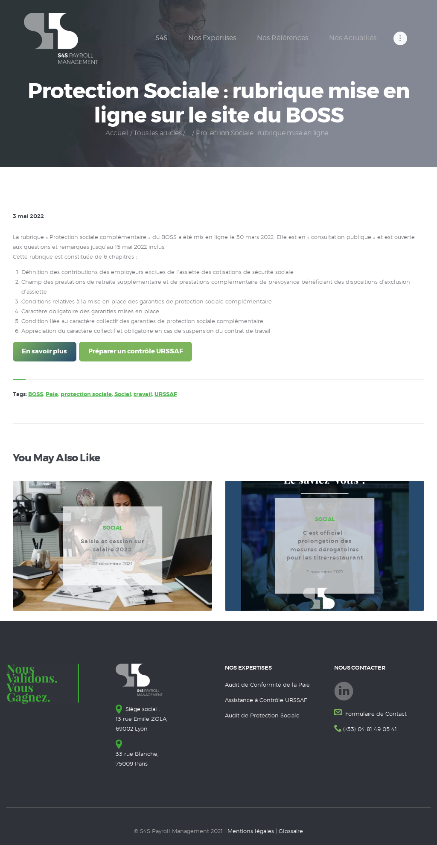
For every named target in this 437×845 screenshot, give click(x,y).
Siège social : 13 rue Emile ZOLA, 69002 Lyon (142, 719)
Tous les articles (157, 133)
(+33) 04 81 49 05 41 (370, 729)
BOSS (35, 394)
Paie (52, 394)
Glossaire (291, 831)
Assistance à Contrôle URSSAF (266, 700)
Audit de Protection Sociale (262, 716)
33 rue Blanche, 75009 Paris (137, 754)
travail (143, 394)
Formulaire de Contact (375, 714)
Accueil (116, 133)
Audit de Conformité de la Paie (267, 685)
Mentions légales (250, 831)
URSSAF (165, 394)
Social (122, 394)
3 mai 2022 (28, 216)
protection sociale (86, 394)
